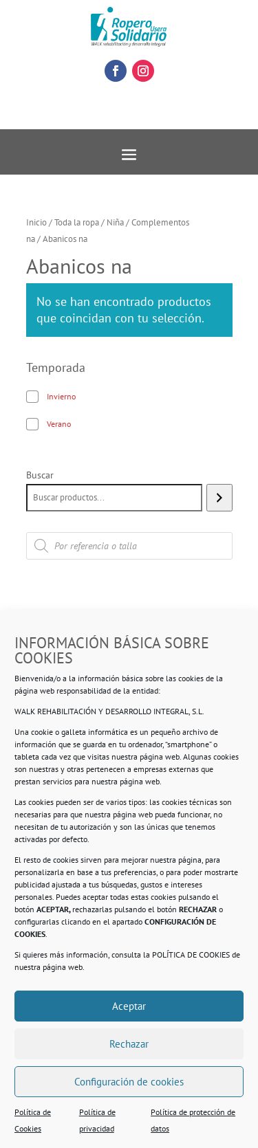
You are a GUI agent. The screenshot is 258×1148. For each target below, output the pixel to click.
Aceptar (129, 1006)
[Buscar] (219, 497)
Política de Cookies (32, 1120)
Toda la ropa (76, 222)
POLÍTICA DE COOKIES (191, 954)
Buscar (40, 475)
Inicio (36, 222)
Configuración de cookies (129, 1081)
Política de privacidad (97, 1120)
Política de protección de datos (193, 1120)
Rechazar (129, 1043)
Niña (115, 222)
